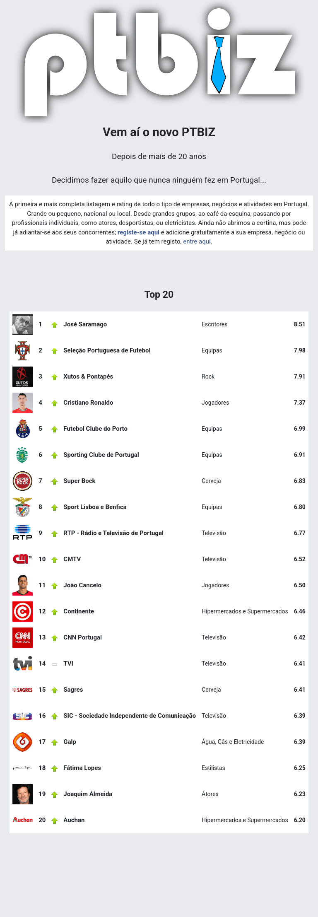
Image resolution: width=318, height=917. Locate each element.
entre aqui (196, 241)
